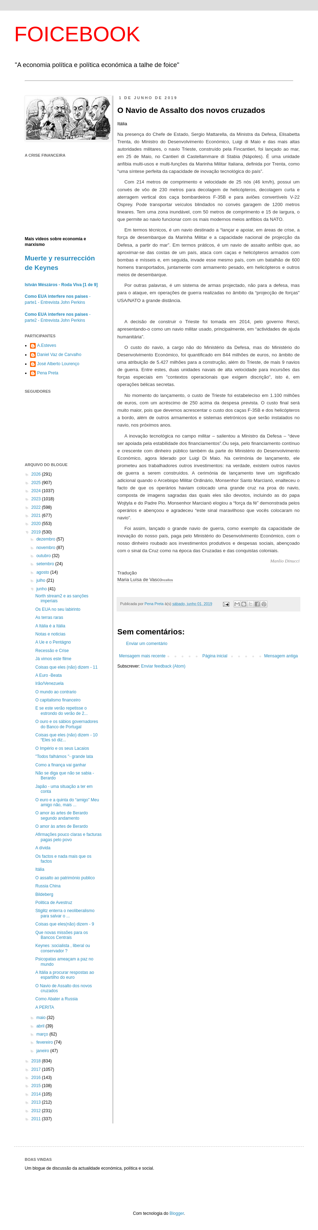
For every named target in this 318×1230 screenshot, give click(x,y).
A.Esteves (46, 345)
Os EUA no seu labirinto (57, 609)
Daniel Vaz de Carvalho (59, 354)
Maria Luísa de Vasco (145, 579)
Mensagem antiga (281, 655)
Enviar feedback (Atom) (163, 666)
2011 (36, 1118)
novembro (46, 547)
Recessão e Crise (52, 650)
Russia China (47, 886)
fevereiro (45, 1042)
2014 (36, 1094)
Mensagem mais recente (142, 655)
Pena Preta (47, 372)
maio (41, 1017)
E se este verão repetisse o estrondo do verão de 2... (61, 711)
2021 (36, 515)
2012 (36, 1110)
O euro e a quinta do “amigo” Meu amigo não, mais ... (67, 802)
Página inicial (215, 655)
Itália (39, 869)
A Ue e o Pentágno (53, 642)
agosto (43, 572)
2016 (36, 1077)
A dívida (43, 847)
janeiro (43, 1050)
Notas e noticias (50, 634)
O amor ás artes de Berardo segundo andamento (61, 815)
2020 (36, 523)
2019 (36, 532)
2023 (36, 498)
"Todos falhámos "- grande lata (64, 756)
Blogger (177, 1213)
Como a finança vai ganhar (60, 764)
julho (41, 580)
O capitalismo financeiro (58, 700)
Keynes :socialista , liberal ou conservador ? (62, 948)
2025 (36, 482)
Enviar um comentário (146, 643)
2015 (36, 1085)
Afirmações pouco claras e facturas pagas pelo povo (68, 837)
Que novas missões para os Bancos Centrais (61, 935)
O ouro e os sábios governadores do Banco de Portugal (66, 724)
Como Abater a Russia (56, 998)
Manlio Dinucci (285, 560)
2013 (36, 1102)
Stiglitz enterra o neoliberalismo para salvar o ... (64, 913)
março (42, 1034)
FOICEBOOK (77, 34)
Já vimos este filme (53, 658)
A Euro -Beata (48, 675)
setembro (45, 563)
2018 (36, 1061)
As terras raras (49, 617)
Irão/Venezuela (49, 683)
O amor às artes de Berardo (61, 826)
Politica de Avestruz (53, 902)
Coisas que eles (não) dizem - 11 (66, 667)
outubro (44, 555)
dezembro (46, 539)
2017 (36, 1069)
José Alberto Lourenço (58, 363)
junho (42, 588)
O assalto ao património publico (65, 877)
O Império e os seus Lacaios (62, 748)
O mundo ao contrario (55, 691)
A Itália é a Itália (50, 625)
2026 (36, 474)
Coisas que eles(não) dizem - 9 (64, 924)
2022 (36, 507)
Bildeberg (44, 894)
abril (41, 1026)
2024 (36, 490)
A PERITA (44, 1007)
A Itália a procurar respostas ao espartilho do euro (64, 975)
